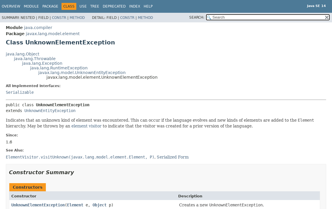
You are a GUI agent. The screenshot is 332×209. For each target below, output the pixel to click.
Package (50, 6)
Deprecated (114, 6)
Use (83, 6)
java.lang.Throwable (35, 58)
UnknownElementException (38, 205)
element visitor (86, 126)
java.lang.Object (22, 54)
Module (31, 6)
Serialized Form (173, 157)
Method (77, 18)
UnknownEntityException (49, 110)
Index (134, 6)
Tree (94, 6)
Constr (59, 18)
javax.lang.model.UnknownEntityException (82, 72)
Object (100, 205)
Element (75, 205)
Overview (11, 6)
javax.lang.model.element (53, 33)
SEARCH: (196, 17)
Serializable (20, 92)
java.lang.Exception (42, 63)
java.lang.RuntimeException (59, 68)
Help (148, 6)
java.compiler (38, 27)
